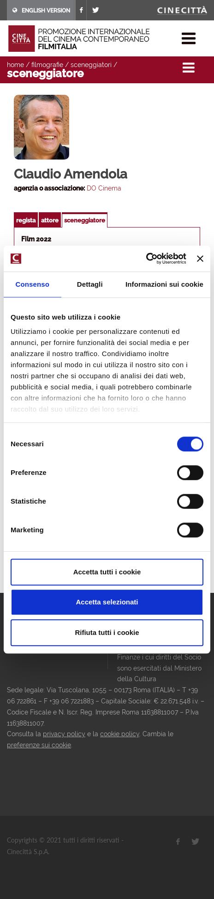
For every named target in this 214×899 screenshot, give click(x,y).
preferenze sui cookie (39, 745)
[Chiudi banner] (200, 258)
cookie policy (119, 734)
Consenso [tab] (32, 284)
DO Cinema (104, 188)
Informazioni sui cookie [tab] (164, 284)
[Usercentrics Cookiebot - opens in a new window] (146, 258)
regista (26, 220)
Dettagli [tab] (90, 284)
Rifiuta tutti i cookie (107, 632)
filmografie (47, 64)
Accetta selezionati (107, 602)
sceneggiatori (91, 64)
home (15, 64)
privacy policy (64, 734)
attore (50, 220)
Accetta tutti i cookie (107, 572)
